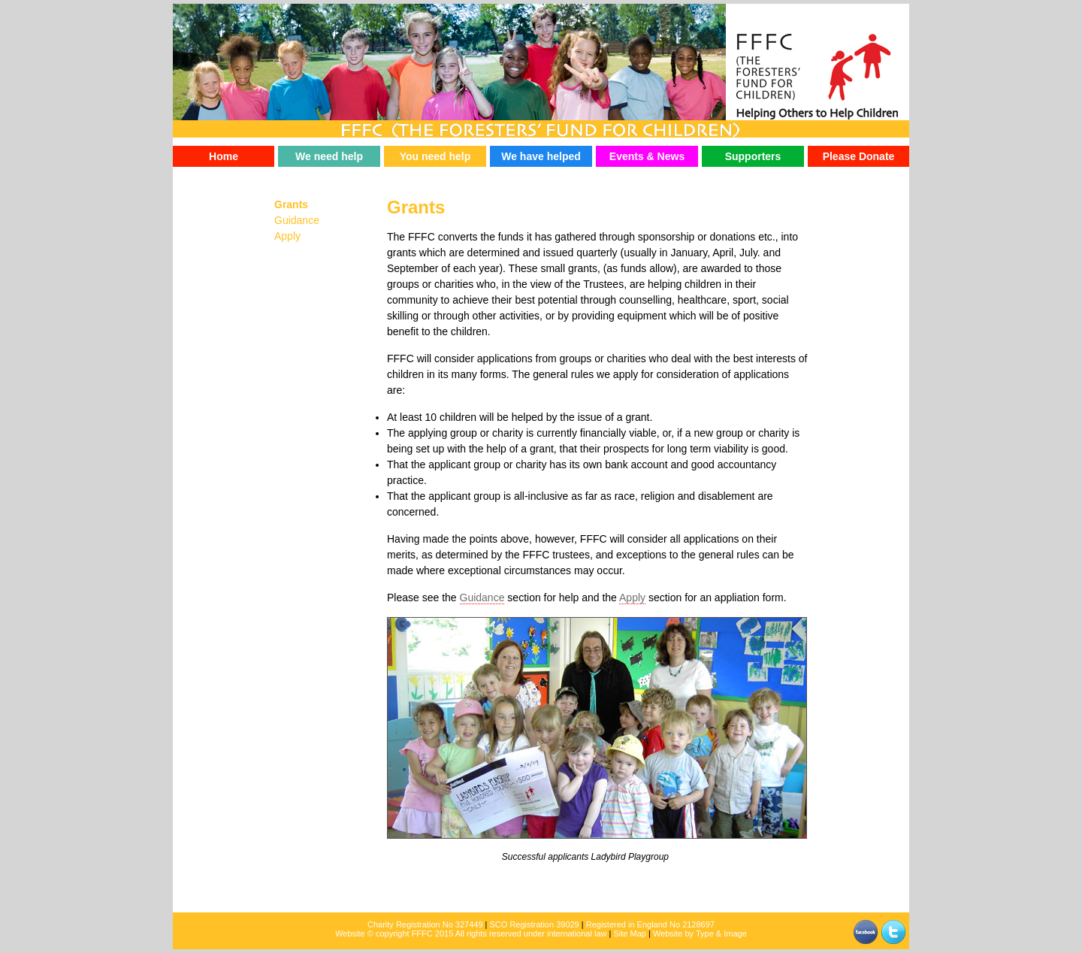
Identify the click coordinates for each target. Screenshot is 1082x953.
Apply (632, 597)
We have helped (541, 156)
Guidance (482, 597)
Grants (291, 204)
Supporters (753, 156)
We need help (329, 156)
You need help (435, 156)
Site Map (629, 933)
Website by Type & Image (700, 933)
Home (223, 156)
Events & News (647, 156)
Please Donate (859, 156)
